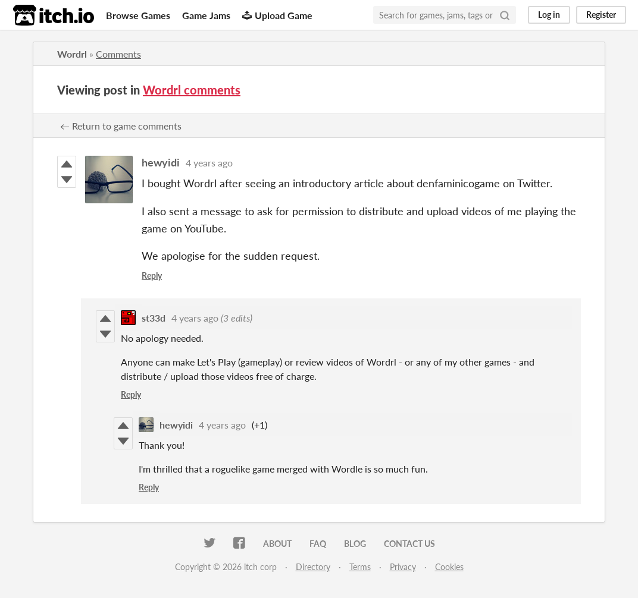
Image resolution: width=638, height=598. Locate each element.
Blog (355, 544)
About (277, 544)
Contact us (409, 544)
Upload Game (277, 15)
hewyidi (161, 162)
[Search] (504, 15)
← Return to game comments (121, 125)
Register (601, 15)
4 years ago (209, 162)
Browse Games (138, 15)
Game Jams (206, 15)
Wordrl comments (191, 90)
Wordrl (72, 53)
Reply (152, 275)
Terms (360, 567)
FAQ (317, 544)
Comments (118, 53)
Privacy (403, 567)
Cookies (449, 567)
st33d (153, 317)
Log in (549, 15)
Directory (313, 567)
